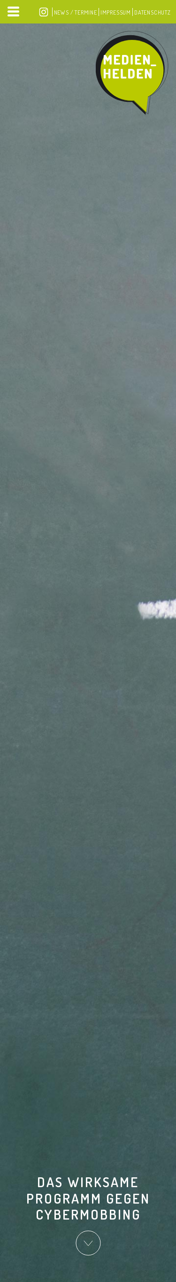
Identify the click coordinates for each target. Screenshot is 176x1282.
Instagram (44, 12)
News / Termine (75, 12)
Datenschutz (152, 12)
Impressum (115, 12)
